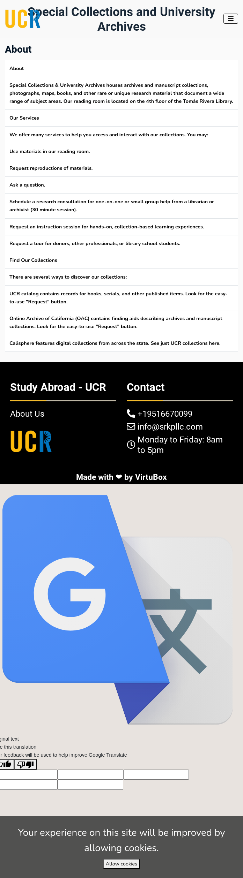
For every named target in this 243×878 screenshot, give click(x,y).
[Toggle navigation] (230, 19)
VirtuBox (151, 477)
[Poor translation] (25, 764)
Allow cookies (121, 863)
